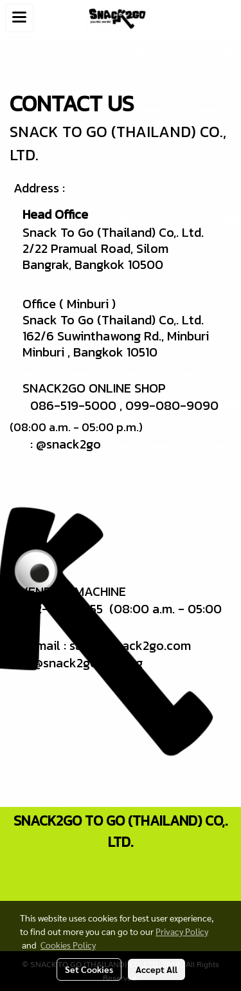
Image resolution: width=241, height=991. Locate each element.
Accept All (156, 969)
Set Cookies (89, 969)
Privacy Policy (182, 931)
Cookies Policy (68, 944)
